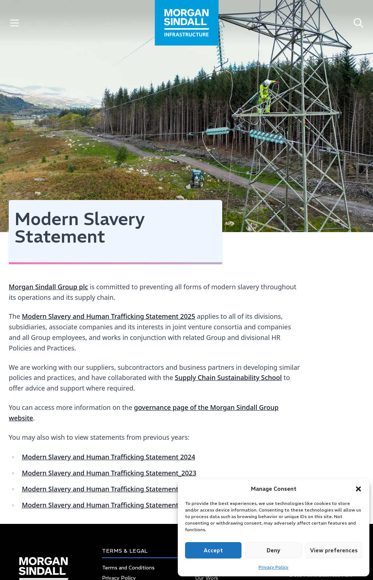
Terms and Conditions (128, 567)
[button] (358, 489)
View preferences (334, 550)
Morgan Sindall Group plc (48, 286)
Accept (213, 550)
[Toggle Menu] (14, 23)
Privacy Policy (273, 567)
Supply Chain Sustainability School (228, 377)
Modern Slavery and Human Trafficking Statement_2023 (109, 473)
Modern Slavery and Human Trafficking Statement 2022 (108, 489)
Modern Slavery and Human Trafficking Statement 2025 (108, 316)
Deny (273, 550)
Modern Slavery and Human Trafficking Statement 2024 (108, 456)
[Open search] (358, 23)
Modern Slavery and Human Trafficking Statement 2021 (108, 505)
